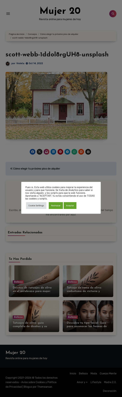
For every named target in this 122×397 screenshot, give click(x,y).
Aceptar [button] (70, 205)
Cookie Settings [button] (36, 205)
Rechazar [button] (56, 205)
